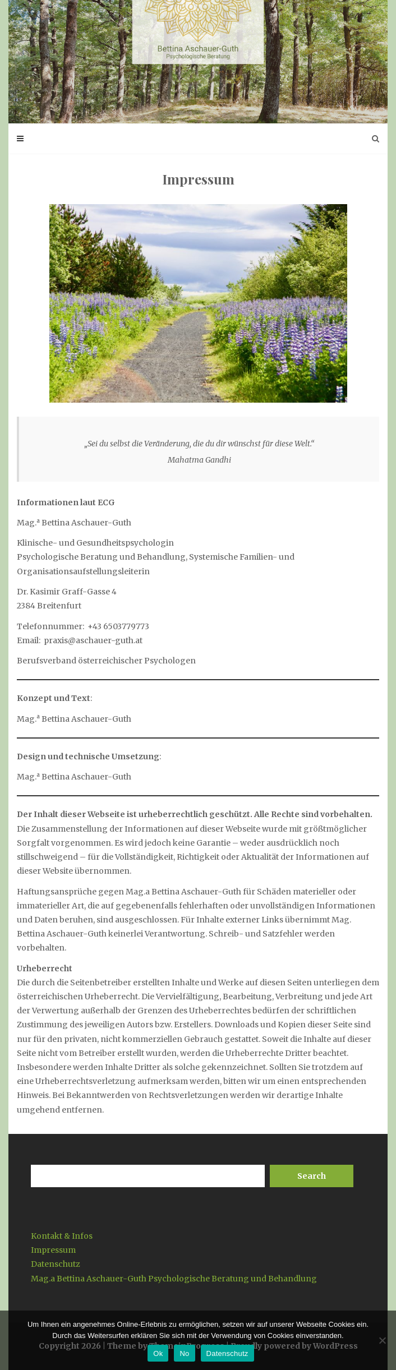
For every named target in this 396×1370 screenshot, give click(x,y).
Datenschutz (55, 1264)
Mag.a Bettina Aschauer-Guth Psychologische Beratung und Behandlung (174, 1279)
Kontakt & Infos (62, 1236)
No (184, 1353)
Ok (158, 1353)
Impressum (53, 1250)
